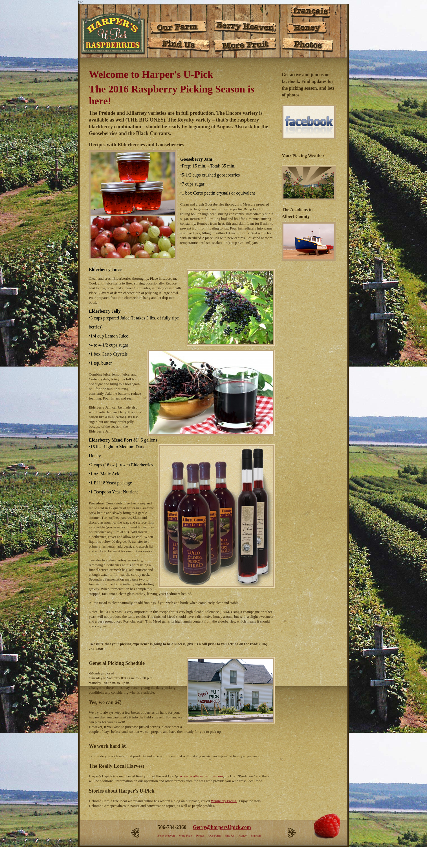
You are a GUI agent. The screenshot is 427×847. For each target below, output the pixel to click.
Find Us (229, 835)
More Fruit (185, 835)
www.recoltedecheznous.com (201, 776)
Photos (200, 835)
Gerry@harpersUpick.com (222, 827)
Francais (256, 835)
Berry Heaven (166, 835)
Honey (243, 835)
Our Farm (214, 835)
